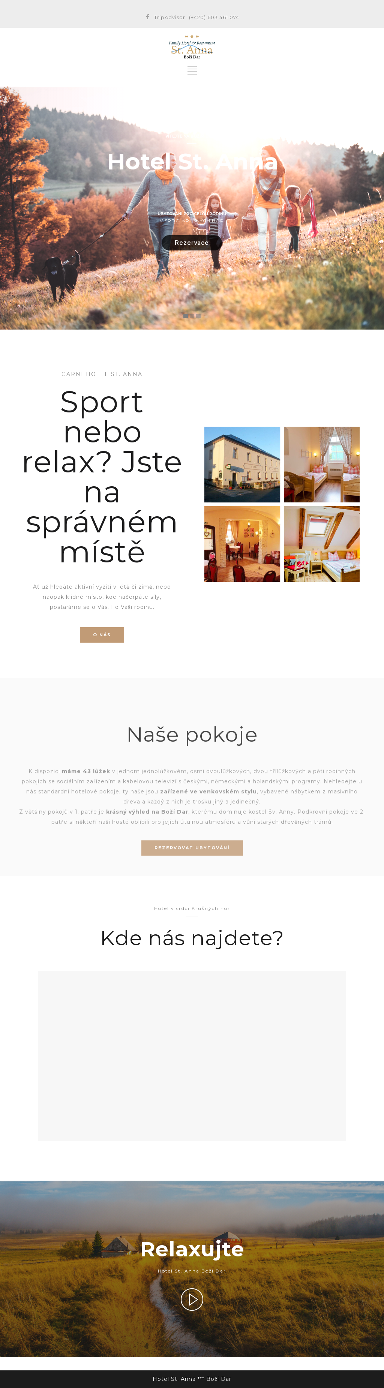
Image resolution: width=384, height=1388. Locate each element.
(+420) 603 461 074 (214, 17)
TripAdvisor (169, 17)
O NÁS (102, 634)
